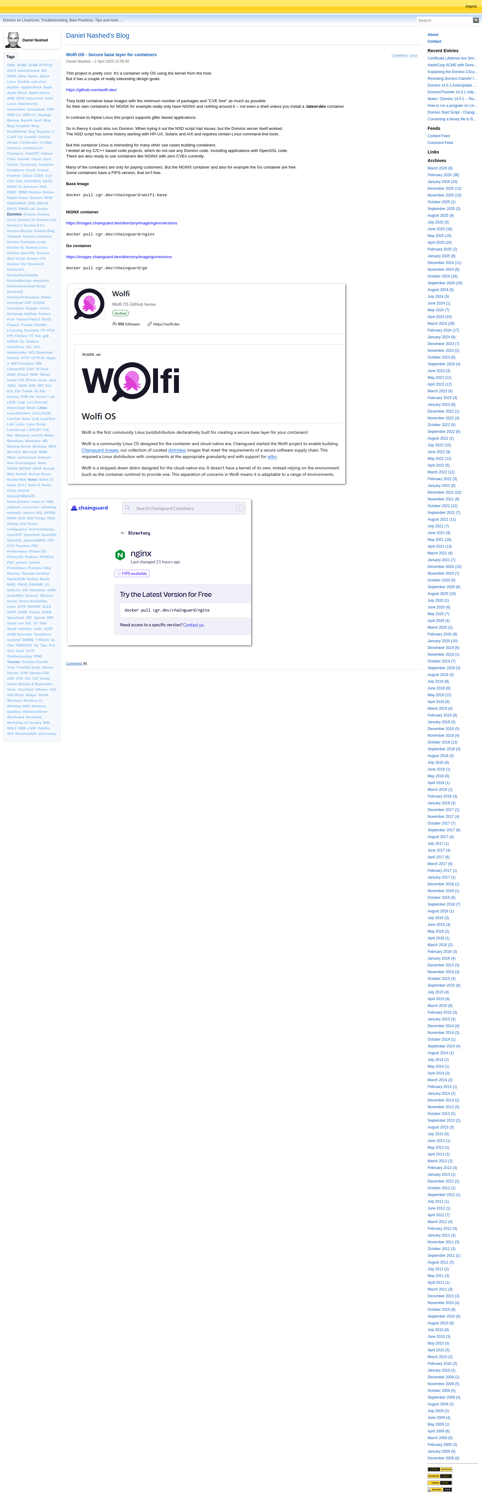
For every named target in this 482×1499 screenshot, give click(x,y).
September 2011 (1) (444, 1255)
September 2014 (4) (444, 1046)
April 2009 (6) (439, 1431)
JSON (22, 385)
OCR (21, 518)
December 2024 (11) (444, 263)
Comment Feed (440, 143)
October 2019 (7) (442, 661)
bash (38, 120)
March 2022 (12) (441, 472)
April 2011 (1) (439, 1282)
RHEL (11, 584)
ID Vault (42, 369)
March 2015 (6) (440, 1006)
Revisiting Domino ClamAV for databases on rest (453, 78)
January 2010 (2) (442, 1370)
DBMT (12, 192)
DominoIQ (15, 291)
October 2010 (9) (442, 1309)
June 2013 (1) (439, 1141)
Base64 (26, 120)
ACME (22, 65)
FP (43, 330)
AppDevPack (31, 87)
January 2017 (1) (442, 877)
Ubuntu (47, 667)
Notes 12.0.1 (16, 485)
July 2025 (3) (438, 222)
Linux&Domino (19, 413)
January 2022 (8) (442, 485)
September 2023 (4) (444, 364)
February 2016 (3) (442, 951)
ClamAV (23, 159)
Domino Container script (26, 242)
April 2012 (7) (439, 1215)
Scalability (15, 595)
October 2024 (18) (442, 276)
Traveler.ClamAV (35, 662)
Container (45, 164)
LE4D (11, 402)
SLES (46, 606)
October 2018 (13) (442, 742)
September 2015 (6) (444, 985)
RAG (47, 568)
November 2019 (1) (443, 654)
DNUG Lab (26, 209)
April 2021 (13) (440, 546)
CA (20, 137)
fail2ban (30, 314)
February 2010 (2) (442, 1363)
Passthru (23, 546)
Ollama (12, 524)
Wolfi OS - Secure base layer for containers (111, 54)
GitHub (12, 341)
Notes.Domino (18, 501)
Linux (42, 408)
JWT (40, 385)
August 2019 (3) (441, 675)
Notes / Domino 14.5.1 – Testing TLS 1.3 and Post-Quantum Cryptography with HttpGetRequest (453, 99)
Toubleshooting (19, 656)
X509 (22, 728)
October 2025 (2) (442, 202)
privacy (22, 562)
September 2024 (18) (445, 283)
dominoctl (41, 280)
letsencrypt (16, 408)
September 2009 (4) (444, 1397)
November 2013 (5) (443, 1107)
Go (22, 341)
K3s (10, 391)
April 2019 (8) (439, 702)
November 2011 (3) (443, 1242)
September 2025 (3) (444, 209)
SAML (52, 590)
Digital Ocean (17, 198)
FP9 (10, 336)
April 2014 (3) (439, 1073)
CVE (10, 181)
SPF (29, 617)
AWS (50, 109)
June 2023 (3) (439, 371)
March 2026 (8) (440, 168)
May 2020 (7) (438, 614)
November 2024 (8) (443, 269)
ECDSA (39, 303)
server (12, 601)
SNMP (22, 612)
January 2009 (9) (442, 1451)
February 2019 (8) (442, 715)
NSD (49, 501)
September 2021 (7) (444, 513)
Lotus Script (35, 424)
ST (36, 623)
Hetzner (13, 358)
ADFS (11, 70)
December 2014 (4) (443, 1026)
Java (52, 380)
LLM (35, 419)
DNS (31, 203)
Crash (31, 170)
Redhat (32, 579)
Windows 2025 (18, 706)
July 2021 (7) (438, 526)
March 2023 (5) (440, 391)
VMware (41, 689)
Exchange (15, 314)
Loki (10, 424)
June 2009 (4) (439, 1418)
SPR (50, 617)
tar (53, 640)
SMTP (11, 612)
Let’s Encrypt (37, 402)
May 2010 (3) (438, 1343)
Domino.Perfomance (23, 297)
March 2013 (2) (440, 1161)
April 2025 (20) (440, 242)
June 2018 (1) (439, 769)
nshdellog (49, 507)
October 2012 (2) (442, 1188)
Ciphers (47, 153)
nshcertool (30, 507)
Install (12, 380)
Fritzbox (21, 336)
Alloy (22, 76)
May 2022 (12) (439, 458)
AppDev (13, 87)
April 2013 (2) (439, 1154)
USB (10, 678)
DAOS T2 (14, 186)
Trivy (11, 667)
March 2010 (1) (440, 1357)
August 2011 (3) (441, 1262)
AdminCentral (29, 70)
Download (15, 303)
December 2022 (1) (443, 411)
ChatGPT (32, 153)
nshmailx (14, 513)
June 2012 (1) (439, 1208)
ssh (21, 623)
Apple (48, 87)
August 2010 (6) (441, 1323)
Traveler (14, 662)
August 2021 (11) (442, 519)
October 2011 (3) (442, 1249)
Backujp (44, 115)
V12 (35, 678)
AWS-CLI (14, 115)
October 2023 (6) (442, 357)
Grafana (32, 341)
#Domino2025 (26, 734)
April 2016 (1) (439, 938)
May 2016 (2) (438, 931)
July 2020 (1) (438, 600)
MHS (52, 446)
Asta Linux (34, 98)
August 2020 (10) (442, 594)
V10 (27, 678)
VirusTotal (26, 689)
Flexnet (27, 325)
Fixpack (13, 325)
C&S (19, 181)
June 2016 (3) (439, 924)
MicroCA (14, 452)
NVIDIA (50, 513)
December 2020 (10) (444, 567)
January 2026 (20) (442, 182)
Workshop (34, 717)
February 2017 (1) (442, 870)
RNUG (23, 584)
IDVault (23, 374)
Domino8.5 (15, 269)
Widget (31, 695)
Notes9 (23, 490)
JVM (32, 385)
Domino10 (36, 264)
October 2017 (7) (442, 823)
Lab (52, 396)
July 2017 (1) (438, 843)
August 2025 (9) (441, 215)
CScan (27, 175)
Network (44, 457)
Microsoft (30, 452)
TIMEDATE (23, 645)
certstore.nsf (33, 148)
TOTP (30, 651)
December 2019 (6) (443, 648)
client (46, 159)
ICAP (31, 369)
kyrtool (41, 396)
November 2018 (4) (443, 735)
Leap (21, 402)
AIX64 (11, 76)
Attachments (28, 104)
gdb (46, 336)
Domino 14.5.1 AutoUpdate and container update (453, 85)
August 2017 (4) (441, 837)
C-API (11, 137)
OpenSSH (49, 535)
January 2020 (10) (442, 641)
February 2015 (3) (442, 1012)
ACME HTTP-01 (40, 65)
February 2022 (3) (442, 479)
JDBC (11, 385)
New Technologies (21, 463)
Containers (15, 170)
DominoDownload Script (26, 286)
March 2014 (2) (440, 1080)
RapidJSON (16, 579)
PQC (10, 562)
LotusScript (16, 430)
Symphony (42, 634)
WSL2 (11, 728)
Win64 (43, 695)
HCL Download (41, 352)
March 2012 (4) (440, 1222)
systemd (14, 640)
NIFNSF (25, 468)
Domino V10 (36, 258)
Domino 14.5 (46, 220)
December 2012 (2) (443, 1181)
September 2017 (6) (444, 830)
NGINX (12, 468)
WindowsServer (35, 711)
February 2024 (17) (443, 330)
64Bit (11, 65)
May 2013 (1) (438, 1147)
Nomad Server (40, 474)
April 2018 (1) (439, 783)
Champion (15, 153)
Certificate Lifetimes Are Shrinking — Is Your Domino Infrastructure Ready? (453, 58)
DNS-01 (42, 203)
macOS (37, 435)
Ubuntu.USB (39, 673)
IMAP (34, 374)
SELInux (46, 595)
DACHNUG (32, 181)
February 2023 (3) (442, 398)
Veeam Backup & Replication (30, 684)
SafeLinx (14, 590)
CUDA (39, 175)
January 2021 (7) (442, 560)
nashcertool (27, 457)
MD (45, 441)
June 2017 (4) (439, 850)
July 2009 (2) (438, 1411)
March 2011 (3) (440, 1289)
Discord (36, 198)
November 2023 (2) (443, 350)
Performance (17, 551)
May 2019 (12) (439, 695)
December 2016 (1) (443, 884)
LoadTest (48, 419)
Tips (43, 645)
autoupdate (36, 109)
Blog (47, 120)
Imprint (471, 6)
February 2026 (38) (443, 175)
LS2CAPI (34, 430)
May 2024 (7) (438, 310)
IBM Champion (22, 363)
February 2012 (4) (442, 1228)
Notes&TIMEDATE (21, 496)
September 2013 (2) (444, 1120)
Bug (32, 131)
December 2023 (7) (443, 344)
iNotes (45, 374)
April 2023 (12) (440, 384)
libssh (31, 408)
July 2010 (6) (438, 1330)
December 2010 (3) (443, 1296)
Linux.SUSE (41, 413)
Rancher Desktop (35, 573)
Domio (46, 297)
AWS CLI (30, 115)
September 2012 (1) (444, 1195)
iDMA (11, 374)
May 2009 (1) (438, 1424)
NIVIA (37, 468)
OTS (10, 546)
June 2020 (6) (439, 607)
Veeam (45, 678)
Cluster (12, 164)
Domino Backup (19, 231)
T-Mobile (42, 640)
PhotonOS (15, 557)
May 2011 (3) (438, 1276)
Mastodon (33, 441)
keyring (13, 396)
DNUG (12, 209)
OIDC (51, 518)
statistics (25, 629)
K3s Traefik (24, 391)
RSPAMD (36, 584)
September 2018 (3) (444, 749)
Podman (31, 557)
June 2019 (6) (439, 688)
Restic (45, 579)
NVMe (11, 518)
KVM (24, 396)
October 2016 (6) (442, 897)
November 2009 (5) (443, 1384)
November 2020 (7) (443, 573)
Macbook (22, 435)
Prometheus (16, 568)
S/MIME (28, 640)
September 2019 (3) (444, 668)
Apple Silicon (39, 93)
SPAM (46, 612)
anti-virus (38, 81)
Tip (36, 645)
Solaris (34, 612)
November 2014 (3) (443, 1033)
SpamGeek (15, 617)
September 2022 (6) (444, 431)
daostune (30, 186)
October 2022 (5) (442, 425)
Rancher (13, 573)
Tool (10, 651)
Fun (38, 336)
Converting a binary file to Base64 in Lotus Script (453, 119)
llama (26, 419)
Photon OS (37, 551)
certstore (14, 148)
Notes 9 (34, 485)
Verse (11, 689)
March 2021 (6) (440, 553)
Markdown (15, 441)
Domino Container (37, 236)
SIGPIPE (34, 606)
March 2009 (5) (440, 1438)
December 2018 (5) (443, 729)
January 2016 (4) (442, 958)
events (44, 308)
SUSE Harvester (19, 634)
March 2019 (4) (440, 708)
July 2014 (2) (438, 1060)
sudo (38, 629)
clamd (36, 159)
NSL (39, 513)
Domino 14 (26, 220)
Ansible (24, 81)
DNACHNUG (16, 203)
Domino (14, 214)
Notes (33, 479)
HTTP (25, 358)
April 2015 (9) (439, 999)
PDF (34, 546)
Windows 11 (32, 700)
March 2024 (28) (441, 323)
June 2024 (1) (439, 303)
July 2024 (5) (438, 296)
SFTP (22, 606)
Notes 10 (46, 479)
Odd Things (36, 518)
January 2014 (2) (442, 1093)
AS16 (20, 98)
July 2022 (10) (439, 445)
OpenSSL (14, 540)
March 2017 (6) (440, 864)
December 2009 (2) (443, 1377)
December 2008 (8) (443, 1458)
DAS (42, 186)
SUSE (48, 629)
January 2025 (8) (442, 256)
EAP (28, 303)
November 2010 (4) (443, 1303)
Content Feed (439, 136)
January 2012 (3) (442, 1235)
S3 (47, 584)
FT (32, 336)
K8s (42, 391)
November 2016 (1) (443, 891)
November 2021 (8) (443, 499)
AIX (44, 70)
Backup (13, 120)
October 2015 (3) (442, 979)
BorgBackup (17, 131)
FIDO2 (46, 319)
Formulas (31, 330)
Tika (10, 645)
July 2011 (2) (438, 1269)
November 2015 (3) (443, 972)
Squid (11, 623)
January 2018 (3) (442, 803)
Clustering (28, 164)
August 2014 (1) (441, 1053)
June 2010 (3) (439, 1336)
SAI (25, 590)
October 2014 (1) (442, 1039)
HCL (29, 347)
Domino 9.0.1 (34, 225)
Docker (42, 209)
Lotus (20, 424)
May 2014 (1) (438, 1066)
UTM (19, 678)
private (34, 562)
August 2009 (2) (441, 1404)
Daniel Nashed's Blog (97, 35)
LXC (46, 430)
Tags (10, 57)
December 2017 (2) (443, 810)
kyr (32, 396)
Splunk (39, 617)
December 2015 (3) (443, 965)
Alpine (33, 76)
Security (31, 595)
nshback (14, 507)
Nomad (21, 474)
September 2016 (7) (444, 904)
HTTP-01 (38, 358)
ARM (11, 98)
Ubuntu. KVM (17, 673)
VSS (52, 689)
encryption (15, 308)
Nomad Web (16, 479)
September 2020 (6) (444, 587)
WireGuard (15, 717)
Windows (14, 700)
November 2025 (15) (444, 195)
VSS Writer (15, 695)
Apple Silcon (17, 93)
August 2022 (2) (441, 438)
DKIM (48, 198)
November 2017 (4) (443, 816)
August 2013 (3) (441, 1127)
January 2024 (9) (442, 337)
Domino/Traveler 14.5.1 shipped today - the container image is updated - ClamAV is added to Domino (453, 92)
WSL (46, 722)
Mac (10, 435)
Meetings (40, 446)
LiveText (13, 419)
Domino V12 (16, 264)
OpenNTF (14, 535)
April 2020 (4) (439, 621)
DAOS (47, 181)
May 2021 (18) (439, 540)
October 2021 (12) (442, 506)
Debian (48, 192)
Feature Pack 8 (28, 319)
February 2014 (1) (442, 1087)
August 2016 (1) (441, 911)
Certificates (29, 142)
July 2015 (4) (438, 992)
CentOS (30, 137)
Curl (48, 175)
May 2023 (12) (439, 377)
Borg (35, 126)
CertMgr (46, 142)
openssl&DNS (34, 540)
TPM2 (38, 656)
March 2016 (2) (440, 945)
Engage (32, 308)
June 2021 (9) (439, 533)
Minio (11, 457)
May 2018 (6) (438, 776)
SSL (28, 623)
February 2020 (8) (442, 634)
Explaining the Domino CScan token (453, 72)
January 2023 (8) (442, 404)
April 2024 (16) (440, 317)
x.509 (31, 728)
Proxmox (35, 568)
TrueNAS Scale (28, 667)
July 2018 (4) (438, 762)
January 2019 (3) (442, 722)
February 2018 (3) (442, 796)
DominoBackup (19, 280)
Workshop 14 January (24, 722)
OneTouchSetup (41, 529)
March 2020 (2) (440, 627)
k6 (36, 391)
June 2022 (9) (439, 452)
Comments (74, 663)
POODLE (47, 557)
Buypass (43, 131)
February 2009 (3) (442, 1445)
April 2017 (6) (439, 857)
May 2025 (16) (439, 236)
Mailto (49, 435)
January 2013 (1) (442, 1174)
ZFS (10, 734)
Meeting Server (19, 446)
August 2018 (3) (441, 756)
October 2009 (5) (442, 1390)
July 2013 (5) (438, 1134)
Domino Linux (37, 247)
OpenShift (32, 535)
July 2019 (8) (438, 681)
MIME (43, 452)
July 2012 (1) (438, 1201)
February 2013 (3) (442, 1168)
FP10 (51, 330)
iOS (21, 380)
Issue (42, 380)
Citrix (11, 159)
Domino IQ (15, 247)
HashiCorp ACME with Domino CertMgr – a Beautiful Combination (453, 65)
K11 (48, 385)
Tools (19, 651)
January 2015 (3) (442, 1019)
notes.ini (38, 501)
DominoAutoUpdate (22, 275)
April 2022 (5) (439, 465)
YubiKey (43, 728)
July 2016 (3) (438, 918)
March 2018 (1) (440, 789)
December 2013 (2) (443, 1100)
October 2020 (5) (442, 580)
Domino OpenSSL (21, 253)
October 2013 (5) (442, 1114)
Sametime (37, 590)
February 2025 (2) (442, 249)
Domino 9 (14, 225)
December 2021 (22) (444, 492)
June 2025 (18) (440, 229)
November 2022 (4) (443, 418)
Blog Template (18, 126)
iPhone (31, 380)
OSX (50, 540)
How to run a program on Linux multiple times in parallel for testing (453, 105)
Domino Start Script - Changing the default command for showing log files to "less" (453, 112)
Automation (16, 109)
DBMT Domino (29, 192)
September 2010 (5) (444, 1316)
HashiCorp (15, 347)
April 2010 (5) (439, 1350)
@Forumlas (47, 734)
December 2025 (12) (444, 188)
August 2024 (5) (441, 290)
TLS (52, 645)
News (42, 463)
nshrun (28, 513)
